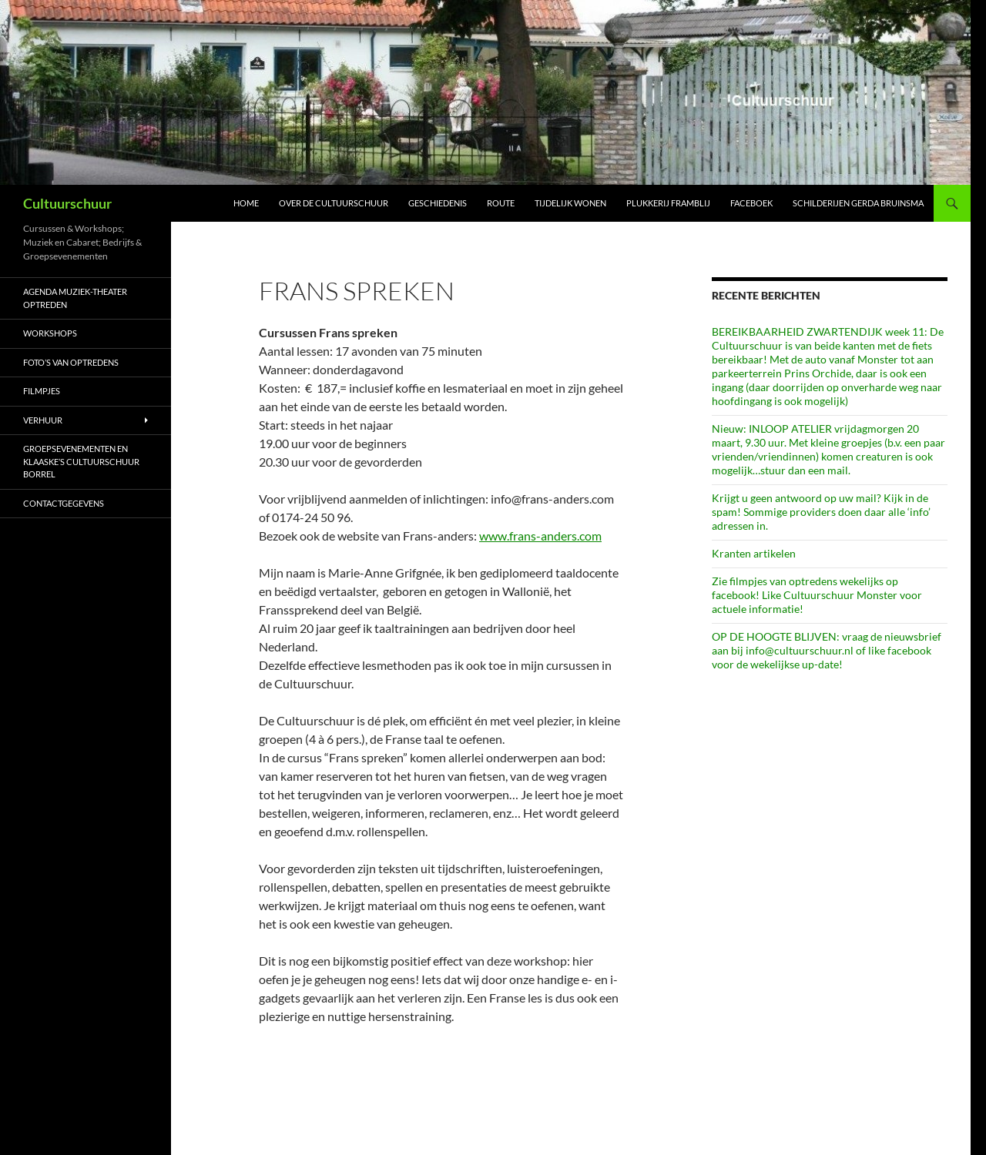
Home (246, 203)
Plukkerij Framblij (668, 203)
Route (501, 203)
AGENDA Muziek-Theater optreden (75, 298)
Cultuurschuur (67, 203)
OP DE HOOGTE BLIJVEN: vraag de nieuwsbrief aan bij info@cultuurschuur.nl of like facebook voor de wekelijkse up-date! (826, 650)
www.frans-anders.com (540, 535)
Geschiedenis (437, 203)
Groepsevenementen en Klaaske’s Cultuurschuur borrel (81, 461)
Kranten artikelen (754, 553)
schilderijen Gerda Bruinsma (858, 203)
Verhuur (42, 420)
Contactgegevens (63, 503)
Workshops (50, 333)
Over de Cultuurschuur (333, 203)
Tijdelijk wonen (570, 203)
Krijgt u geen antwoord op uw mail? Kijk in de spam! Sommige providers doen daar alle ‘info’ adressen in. (821, 511)
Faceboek (751, 203)
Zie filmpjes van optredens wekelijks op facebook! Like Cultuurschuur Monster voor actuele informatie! (817, 594)
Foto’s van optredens (71, 362)
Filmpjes (41, 391)
